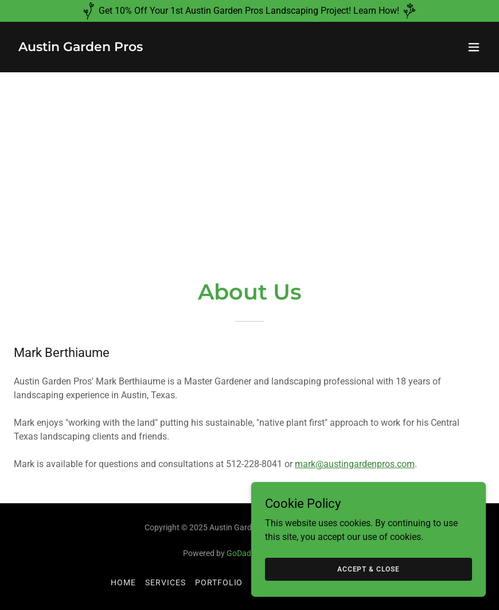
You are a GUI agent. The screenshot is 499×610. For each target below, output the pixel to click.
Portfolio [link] (219, 582)
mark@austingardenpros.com (355, 464)
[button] (473, 47)
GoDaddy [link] (243, 553)
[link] (80, 47)
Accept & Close (371, 569)
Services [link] (165, 582)
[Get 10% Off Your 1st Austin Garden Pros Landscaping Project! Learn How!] (249, 11)
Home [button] (123, 582)
